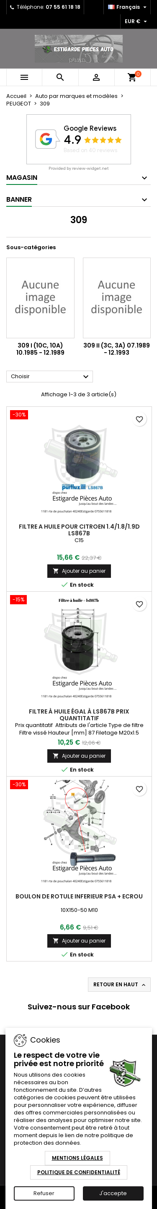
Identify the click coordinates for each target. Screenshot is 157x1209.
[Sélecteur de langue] (128, 7)
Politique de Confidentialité (78, 1172)
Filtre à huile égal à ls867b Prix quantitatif (79, 714)
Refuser (43, 1193)
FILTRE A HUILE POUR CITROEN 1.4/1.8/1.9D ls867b (79, 529)
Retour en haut (120, 984)
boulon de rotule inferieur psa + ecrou (79, 896)
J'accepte (113, 1193)
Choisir (51, 377)
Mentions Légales (77, 1158)
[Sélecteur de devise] (137, 21)
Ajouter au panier (79, 570)
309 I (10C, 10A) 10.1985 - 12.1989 (40, 349)
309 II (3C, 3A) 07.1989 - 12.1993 (116, 349)
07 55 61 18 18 (63, 7)
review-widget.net (90, 168)
